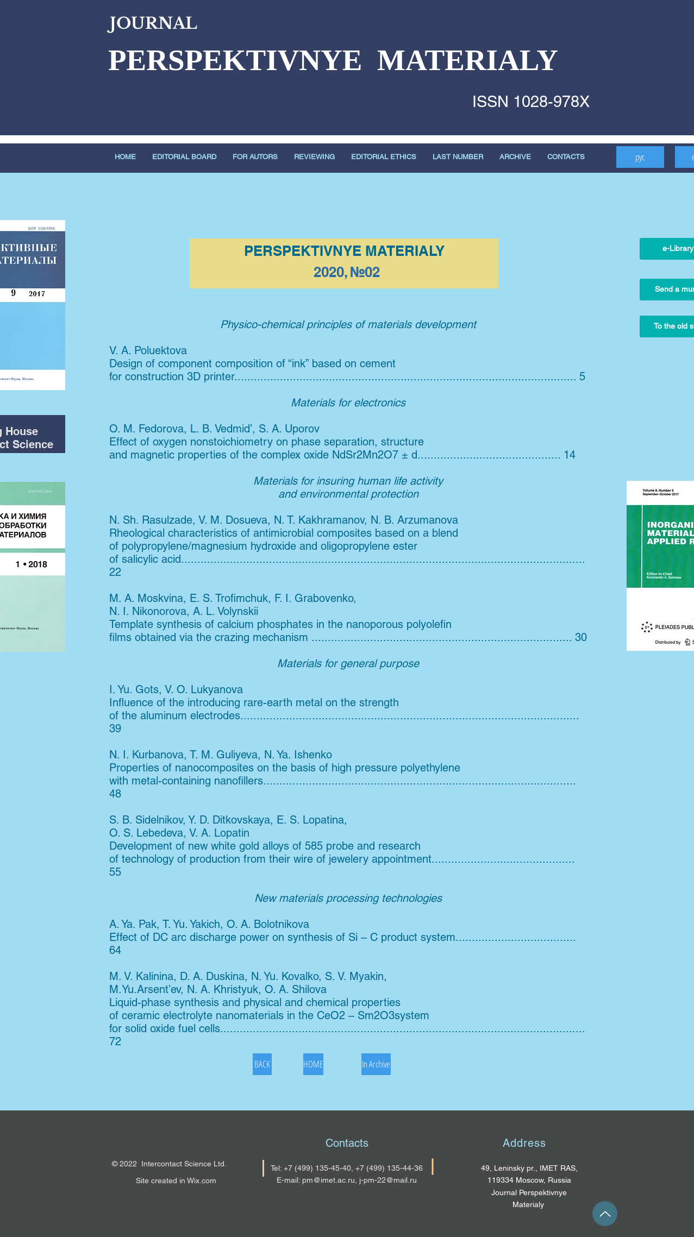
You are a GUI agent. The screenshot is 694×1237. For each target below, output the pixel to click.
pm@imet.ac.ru (328, 1180)
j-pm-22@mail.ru (388, 1180)
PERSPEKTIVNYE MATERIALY (333, 60)
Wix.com (201, 1180)
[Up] (604, 1213)
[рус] (640, 157)
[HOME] (313, 1064)
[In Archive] (376, 1064)
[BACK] (262, 1064)
